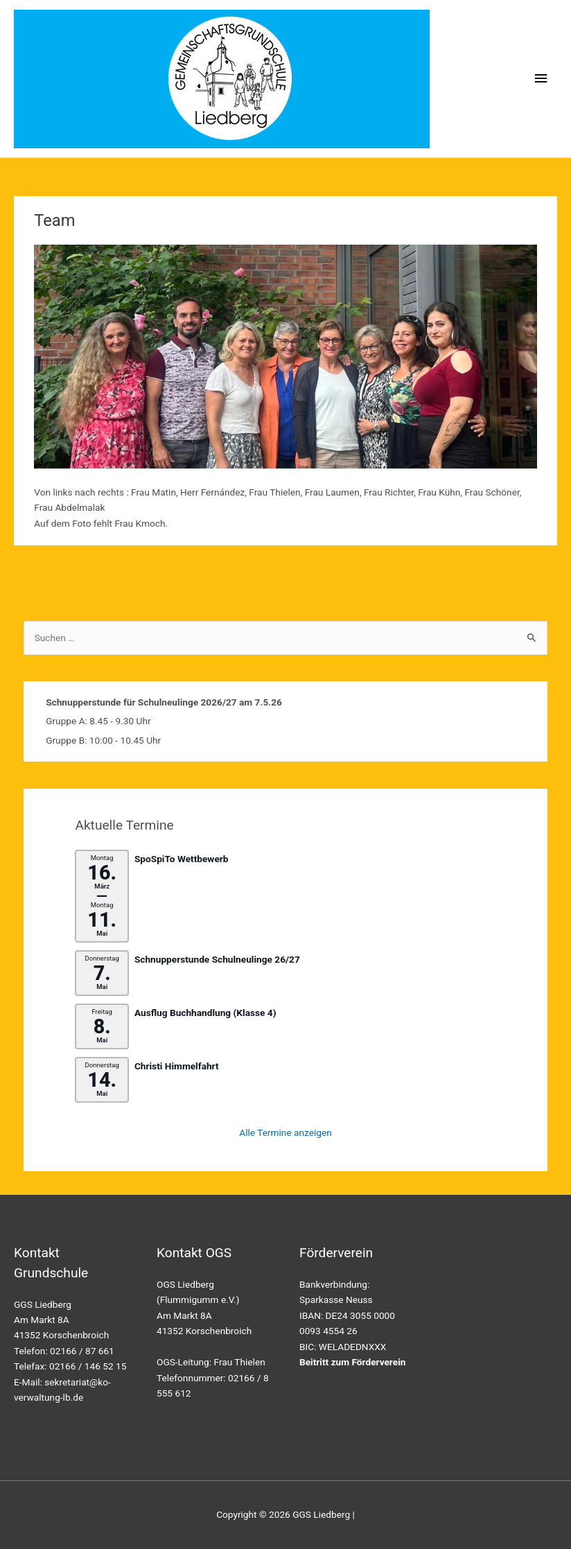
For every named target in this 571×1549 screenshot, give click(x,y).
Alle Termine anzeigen (285, 1132)
